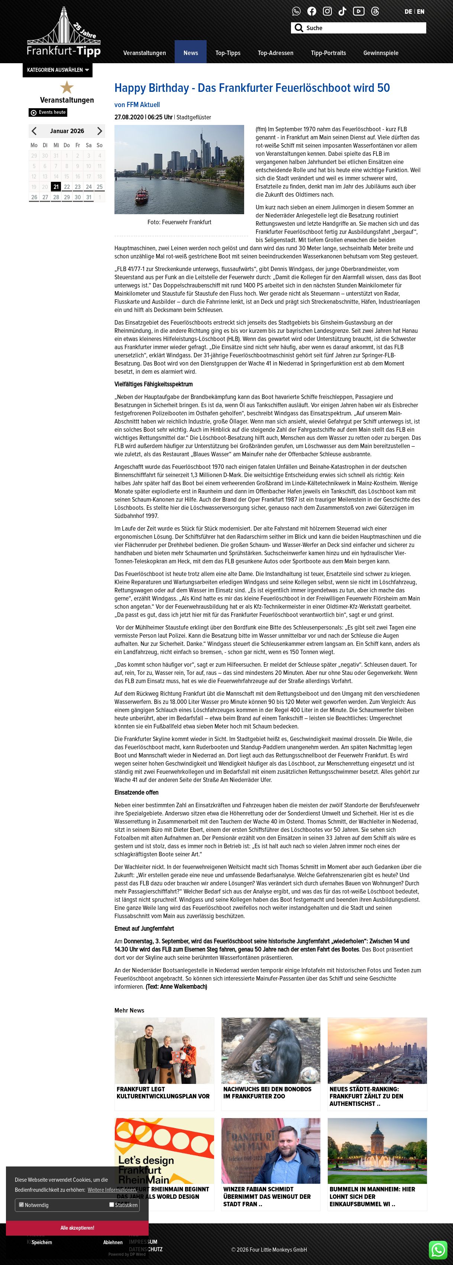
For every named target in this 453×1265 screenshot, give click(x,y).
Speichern (42, 1242)
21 (56, 187)
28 (56, 197)
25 (100, 187)
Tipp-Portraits (328, 53)
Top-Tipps (228, 53)
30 (78, 197)
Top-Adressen (276, 53)
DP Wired (138, 1254)
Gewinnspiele (381, 53)
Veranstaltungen (144, 53)
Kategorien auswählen (55, 70)
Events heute (52, 112)
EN (420, 11)
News (191, 53)
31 (88, 197)
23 (78, 187)
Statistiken (123, 1205)
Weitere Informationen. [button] (112, 1190)
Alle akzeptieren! (77, 1228)
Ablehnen (113, 1242)
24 (88, 187)
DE (408, 11)
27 (45, 197)
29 (67, 197)
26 (34, 197)
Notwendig (34, 1205)
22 (67, 187)
